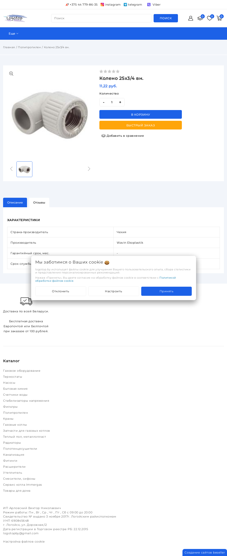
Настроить (113, 291)
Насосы (9, 382)
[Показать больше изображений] (11, 74)
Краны (8, 418)
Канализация (14, 454)
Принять (167, 291)
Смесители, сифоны (19, 478)
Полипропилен (29, 47)
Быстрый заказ (140, 125)
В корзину (140, 114)
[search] (166, 18)
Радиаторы (12, 442)
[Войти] (190, 18)
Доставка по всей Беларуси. (26, 304)
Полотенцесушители (20, 448)
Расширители (15, 466)
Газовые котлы (15, 424)
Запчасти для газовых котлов (27, 430)
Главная (9, 47)
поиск (59, 18)
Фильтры (11, 406)
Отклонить (60, 291)
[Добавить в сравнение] (122, 136)
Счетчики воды (15, 394)
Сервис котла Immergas (23, 484)
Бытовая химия (15, 388)
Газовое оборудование (22, 370)
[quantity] (112, 102)
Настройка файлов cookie (24, 541)
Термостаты (13, 376)
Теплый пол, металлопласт (25, 436)
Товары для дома (17, 490)
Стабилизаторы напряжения (27, 400)
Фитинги (10, 460)
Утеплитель (13, 472)
